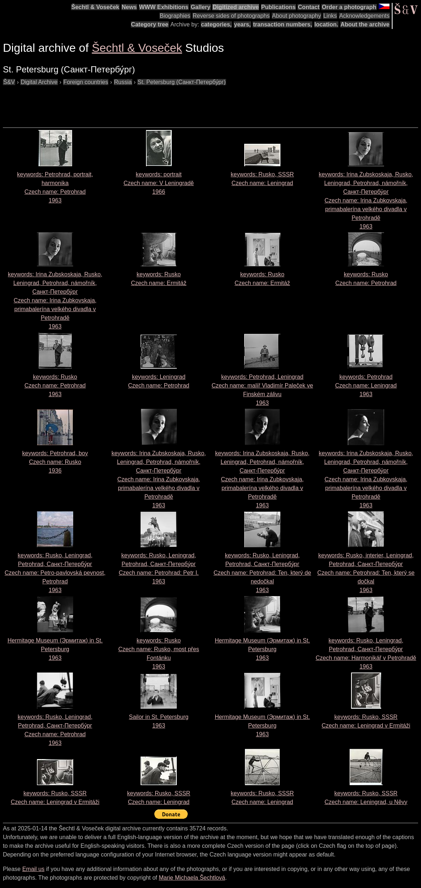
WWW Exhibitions (163, 7)
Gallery (200, 7)
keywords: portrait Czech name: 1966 (159, 183)
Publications (278, 7)
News (129, 7)
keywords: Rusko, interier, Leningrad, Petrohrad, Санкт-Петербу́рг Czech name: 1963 (365, 572)
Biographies (175, 16)
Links (330, 16)
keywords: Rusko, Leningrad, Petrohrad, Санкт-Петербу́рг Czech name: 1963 (55, 572)
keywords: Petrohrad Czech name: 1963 (366, 385)
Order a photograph (349, 7)
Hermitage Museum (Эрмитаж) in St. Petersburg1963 (55, 649)
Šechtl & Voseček (95, 7)
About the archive (365, 24)
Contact (309, 7)
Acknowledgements (364, 16)
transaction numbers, (282, 24)
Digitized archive (236, 7)
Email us (33, 869)
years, (242, 24)
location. (326, 24)
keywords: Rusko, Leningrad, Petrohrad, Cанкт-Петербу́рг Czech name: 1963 (262, 572)
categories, (216, 24)
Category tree (149, 24)
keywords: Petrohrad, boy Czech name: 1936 (55, 462)
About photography (296, 16)
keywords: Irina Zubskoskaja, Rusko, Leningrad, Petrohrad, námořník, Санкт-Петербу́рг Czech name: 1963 (366, 200)
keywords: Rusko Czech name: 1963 (55, 385)
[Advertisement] (135, 103)
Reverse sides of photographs (231, 16)
